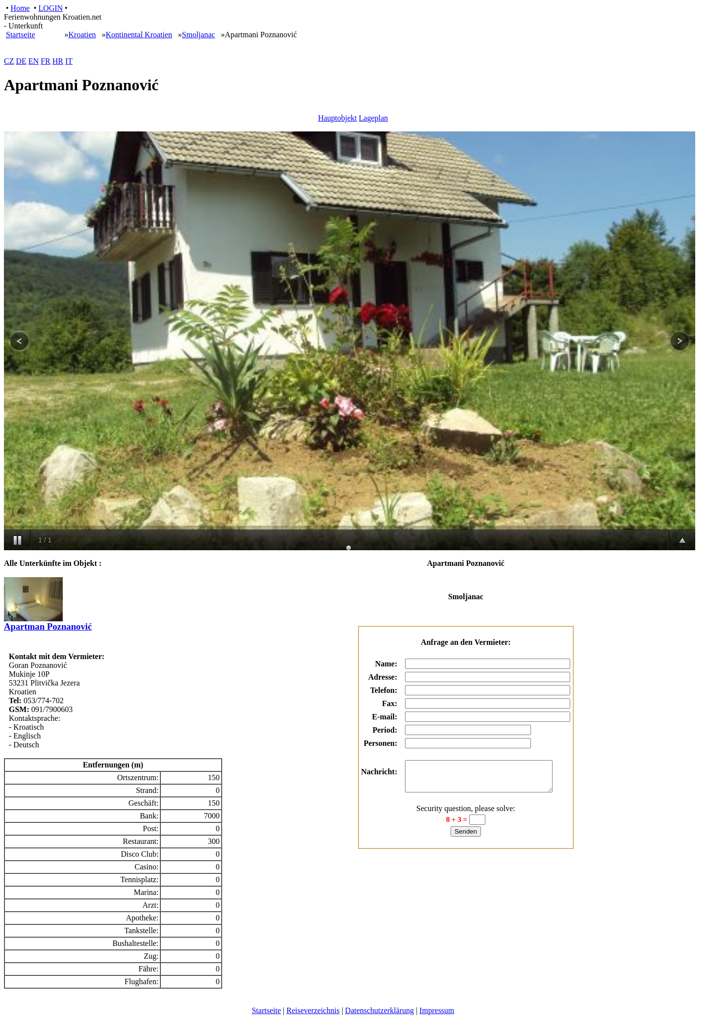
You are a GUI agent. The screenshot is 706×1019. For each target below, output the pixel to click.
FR (45, 61)
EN (33, 61)
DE (21, 61)
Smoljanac (198, 34)
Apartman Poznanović (48, 622)
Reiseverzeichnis (312, 1010)
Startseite (20, 34)
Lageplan (373, 118)
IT (69, 61)
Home (20, 8)
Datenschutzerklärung (379, 1010)
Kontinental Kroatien (139, 34)
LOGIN (50, 8)
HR (57, 61)
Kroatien (82, 34)
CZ (9, 61)
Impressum (436, 1010)
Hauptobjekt (337, 118)
